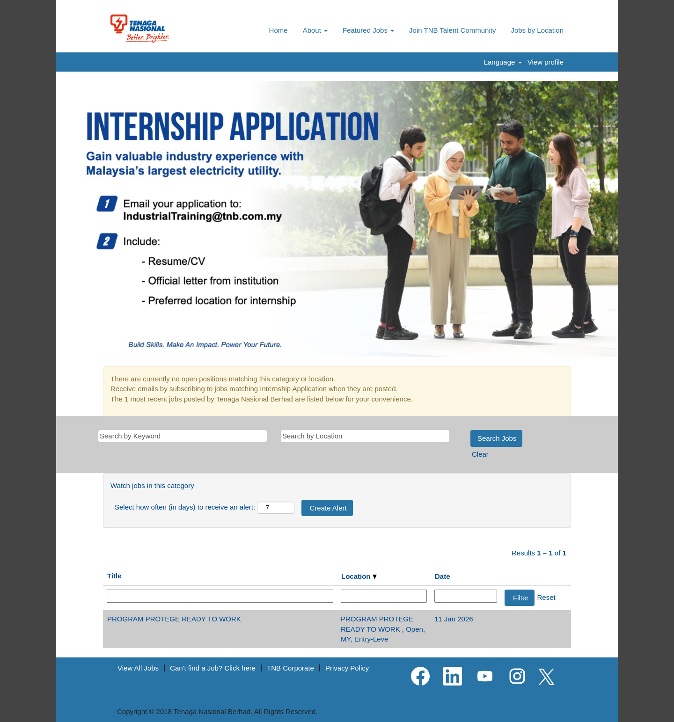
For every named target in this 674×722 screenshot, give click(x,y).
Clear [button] (480, 454)
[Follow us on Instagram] (517, 676)
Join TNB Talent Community (452, 30)
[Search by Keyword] (182, 436)
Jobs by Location (537, 30)
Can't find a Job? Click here (213, 668)
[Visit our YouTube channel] (485, 676)
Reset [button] (546, 597)
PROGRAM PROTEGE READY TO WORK (174, 619)
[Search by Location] (365, 436)
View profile (545, 62)
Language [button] (503, 62)
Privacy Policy (347, 668)
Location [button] (359, 576)
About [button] (315, 30)
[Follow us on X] (546, 677)
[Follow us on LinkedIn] (452, 676)
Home (278, 30)
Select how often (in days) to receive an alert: (185, 507)
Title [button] (114, 576)
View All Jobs (138, 668)
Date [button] (442, 576)
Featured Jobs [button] (368, 30)
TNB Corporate (290, 668)
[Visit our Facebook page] (420, 676)
